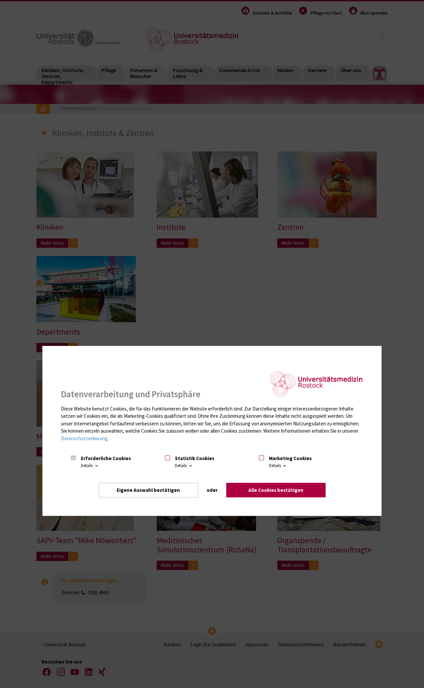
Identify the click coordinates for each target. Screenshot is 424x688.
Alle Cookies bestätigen (275, 490)
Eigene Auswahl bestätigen (148, 490)
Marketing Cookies (290, 458)
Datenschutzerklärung (84, 438)
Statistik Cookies (194, 458)
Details (90, 465)
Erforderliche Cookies (106, 458)
